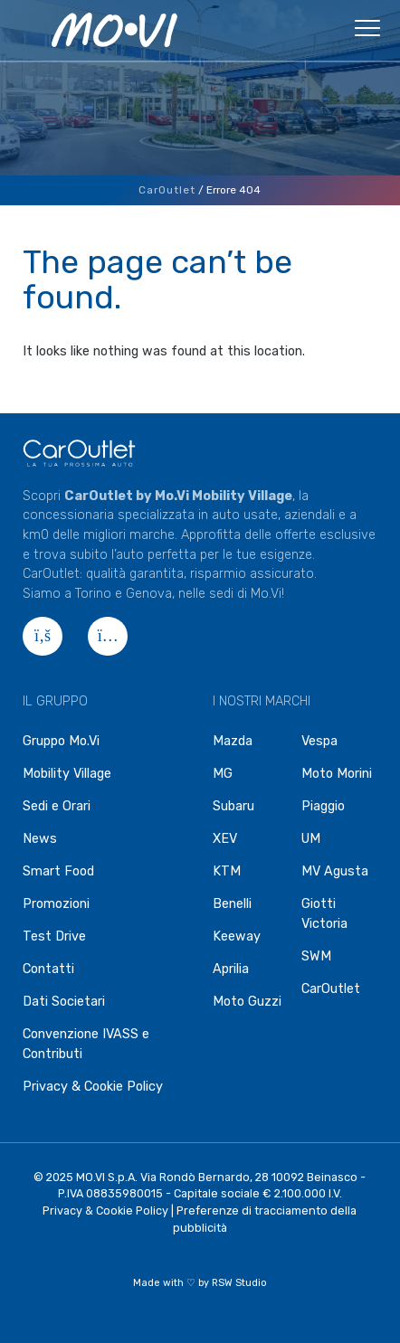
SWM (316, 956)
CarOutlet (166, 190)
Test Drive (54, 936)
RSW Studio (239, 1283)
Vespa (319, 741)
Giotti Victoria (324, 914)
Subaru (233, 806)
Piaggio (323, 806)
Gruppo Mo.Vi (61, 741)
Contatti (48, 969)
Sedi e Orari (56, 806)
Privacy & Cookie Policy (93, 1086)
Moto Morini (336, 773)
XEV (225, 838)
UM (310, 838)
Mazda (232, 741)
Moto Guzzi (247, 1001)
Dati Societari (64, 1001)
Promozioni (56, 904)
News (40, 838)
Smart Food (58, 871)
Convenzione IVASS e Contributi (86, 1044)
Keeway (237, 936)
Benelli (232, 904)
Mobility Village (67, 773)
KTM (227, 871)
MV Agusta (334, 871)
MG (223, 773)
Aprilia (231, 969)
